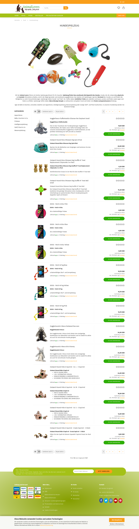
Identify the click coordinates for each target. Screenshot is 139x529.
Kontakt (47, 507)
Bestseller (39, 15)
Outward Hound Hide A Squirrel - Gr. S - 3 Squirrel (67, 408)
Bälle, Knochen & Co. (21, 118)
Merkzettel (76, 495)
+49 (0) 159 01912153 (107, 492)
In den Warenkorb (114, 134)
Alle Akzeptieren (117, 520)
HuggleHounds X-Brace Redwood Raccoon (64, 326)
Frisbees (17, 121)
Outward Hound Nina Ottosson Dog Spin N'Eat (66, 140)
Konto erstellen (77, 488)
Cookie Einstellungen (51, 510)
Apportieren (18, 115)
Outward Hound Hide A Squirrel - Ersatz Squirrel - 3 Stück (70, 428)
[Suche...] (65, 8)
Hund (17, 15)
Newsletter (76, 499)
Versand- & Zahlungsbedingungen (55, 501)
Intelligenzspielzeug (20, 124)
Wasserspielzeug (19, 130)
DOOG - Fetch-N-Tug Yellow (59, 285)
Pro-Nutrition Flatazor (54, 15)
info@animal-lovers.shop (111, 495)
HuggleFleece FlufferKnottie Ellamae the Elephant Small (70, 118)
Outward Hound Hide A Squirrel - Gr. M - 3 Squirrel (67, 387)
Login (122, 2)
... (115, 111)
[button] (123, 8)
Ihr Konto (75, 492)
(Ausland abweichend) (71, 135)
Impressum (48, 488)
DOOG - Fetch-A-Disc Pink (58, 204)
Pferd (30, 15)
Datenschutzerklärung (46, 525)
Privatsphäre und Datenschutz (54, 504)
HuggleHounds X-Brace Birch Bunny (62, 346)
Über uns (121, 15)
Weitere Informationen (117, 524)
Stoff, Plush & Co (19, 127)
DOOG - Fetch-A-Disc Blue (59, 224)
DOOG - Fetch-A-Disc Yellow (59, 245)
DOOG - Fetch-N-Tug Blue (58, 265)
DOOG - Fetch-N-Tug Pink (58, 306)
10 (119, 111)
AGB (46, 491)
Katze (23, 15)
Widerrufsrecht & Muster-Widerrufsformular (52, 496)
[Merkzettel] (118, 8)
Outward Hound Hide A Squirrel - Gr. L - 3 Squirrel (67, 367)
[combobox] (47, 112)
